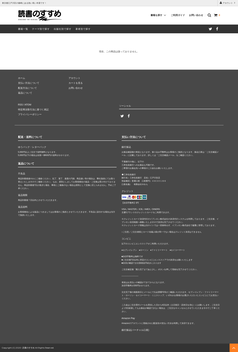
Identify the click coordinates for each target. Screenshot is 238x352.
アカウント (227, 2)
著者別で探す (83, 29)
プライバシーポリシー (30, 114)
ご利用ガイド (178, 15)
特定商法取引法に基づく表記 (33, 109)
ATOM (28, 104)
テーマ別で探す (41, 29)
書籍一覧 (23, 29)
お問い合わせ (196, 15)
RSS (20, 104)
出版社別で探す (62, 29)
